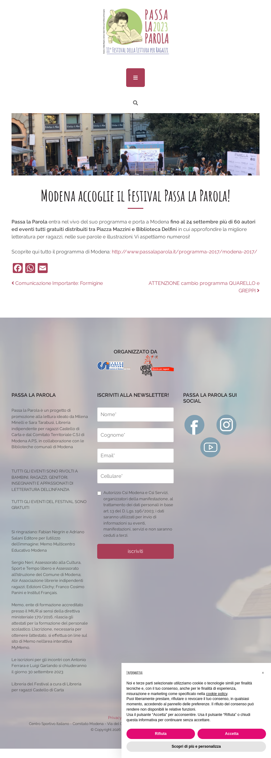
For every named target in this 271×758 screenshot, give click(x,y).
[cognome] (135, 435)
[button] (263, 673)
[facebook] (194, 424)
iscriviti (135, 551)
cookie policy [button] (216, 694)
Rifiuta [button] (160, 734)
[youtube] (210, 446)
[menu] (135, 77)
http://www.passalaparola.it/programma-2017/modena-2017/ (184, 252)
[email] (135, 456)
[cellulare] (135, 476)
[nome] (135, 414)
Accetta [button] (231, 734)
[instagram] (226, 424)
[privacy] (99, 493)
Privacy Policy (121, 717)
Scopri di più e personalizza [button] (196, 746)
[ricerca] (135, 103)
